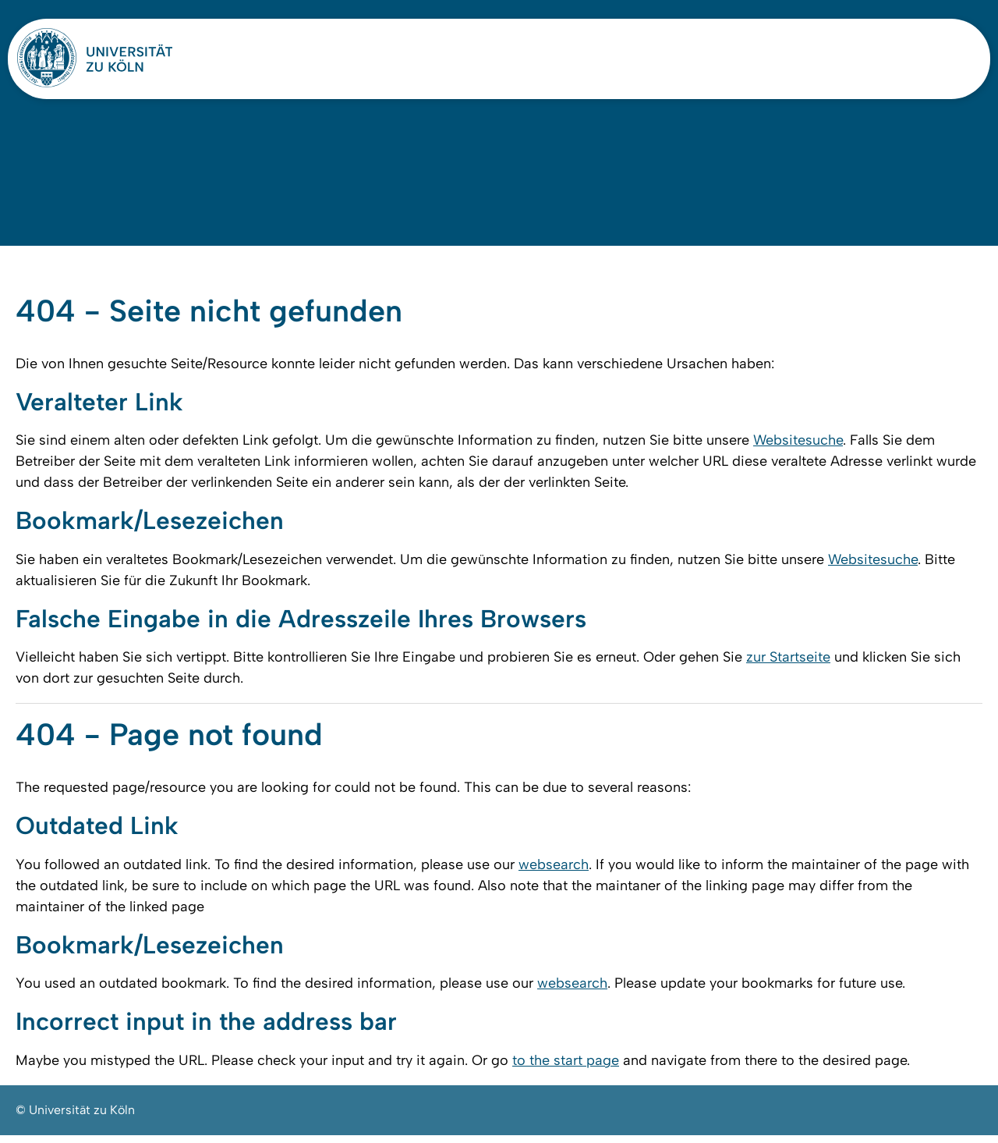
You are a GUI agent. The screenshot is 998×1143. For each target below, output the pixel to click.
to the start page (565, 1068)
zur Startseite (788, 663)
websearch (553, 871)
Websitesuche (798, 445)
